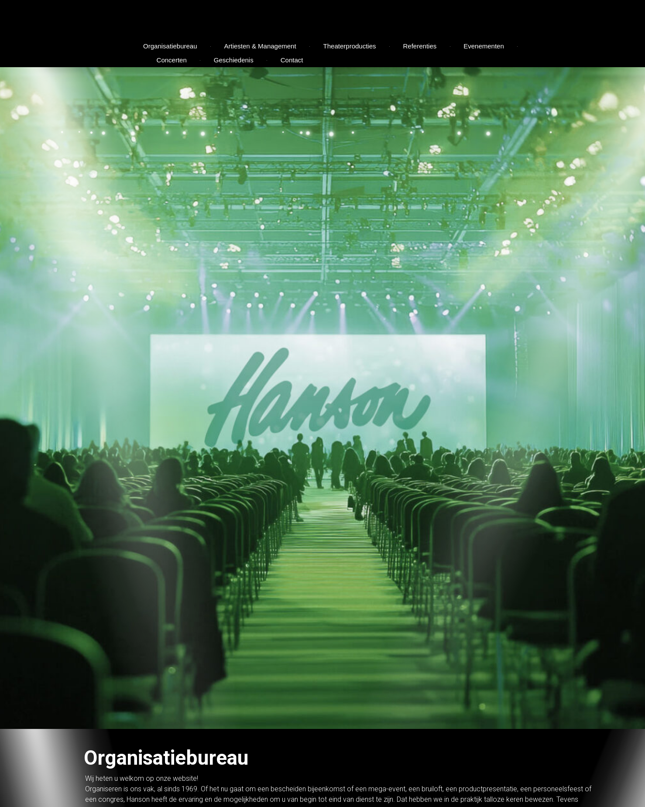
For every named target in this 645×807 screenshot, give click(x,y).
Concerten (172, 60)
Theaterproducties (349, 46)
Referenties (420, 46)
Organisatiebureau (170, 46)
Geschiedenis (234, 60)
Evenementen (483, 46)
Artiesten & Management (260, 46)
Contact (292, 60)
